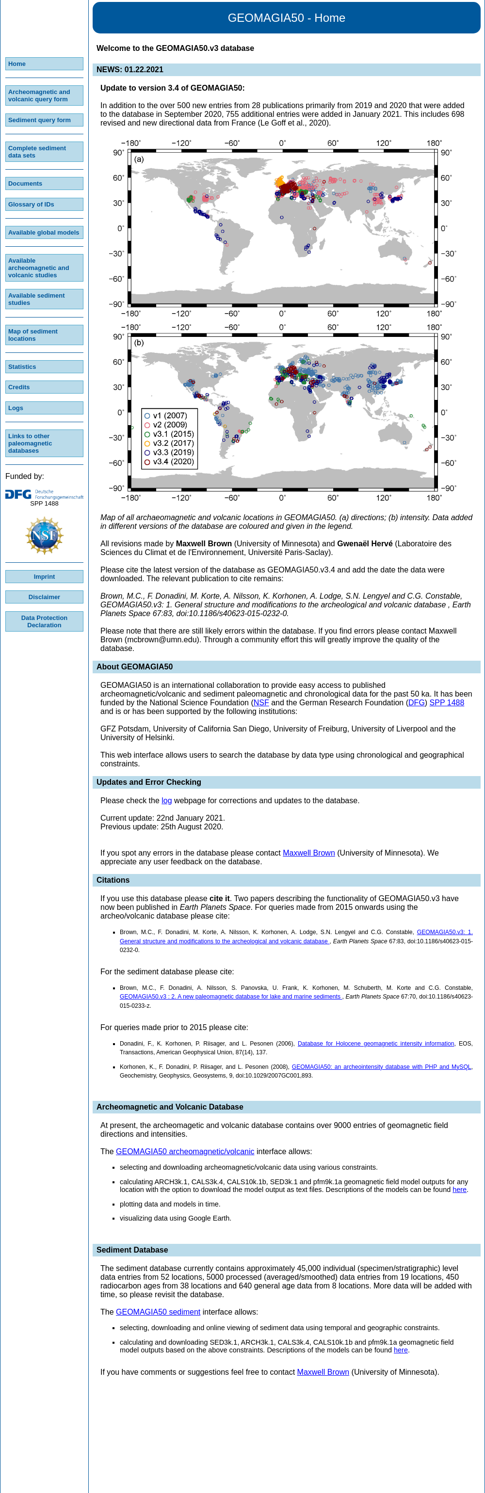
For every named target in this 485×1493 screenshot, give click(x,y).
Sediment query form (39, 120)
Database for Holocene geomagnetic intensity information (376, 1043)
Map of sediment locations (33, 335)
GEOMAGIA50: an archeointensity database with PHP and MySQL (381, 1067)
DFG (416, 703)
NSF (261, 703)
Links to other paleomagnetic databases (30, 443)
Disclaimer (44, 597)
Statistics (22, 366)
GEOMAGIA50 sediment (158, 1312)
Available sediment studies (36, 299)
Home (17, 63)
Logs (15, 408)
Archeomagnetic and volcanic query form (39, 95)
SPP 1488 (447, 703)
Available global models (44, 232)
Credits (19, 387)
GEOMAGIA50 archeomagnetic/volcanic (185, 1151)
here (460, 1189)
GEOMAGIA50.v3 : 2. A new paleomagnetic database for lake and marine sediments (231, 996)
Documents (25, 183)
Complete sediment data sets (37, 151)
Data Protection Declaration (44, 621)
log (167, 800)
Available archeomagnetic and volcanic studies (38, 268)
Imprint (44, 576)
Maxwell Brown (309, 853)
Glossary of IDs (31, 204)
